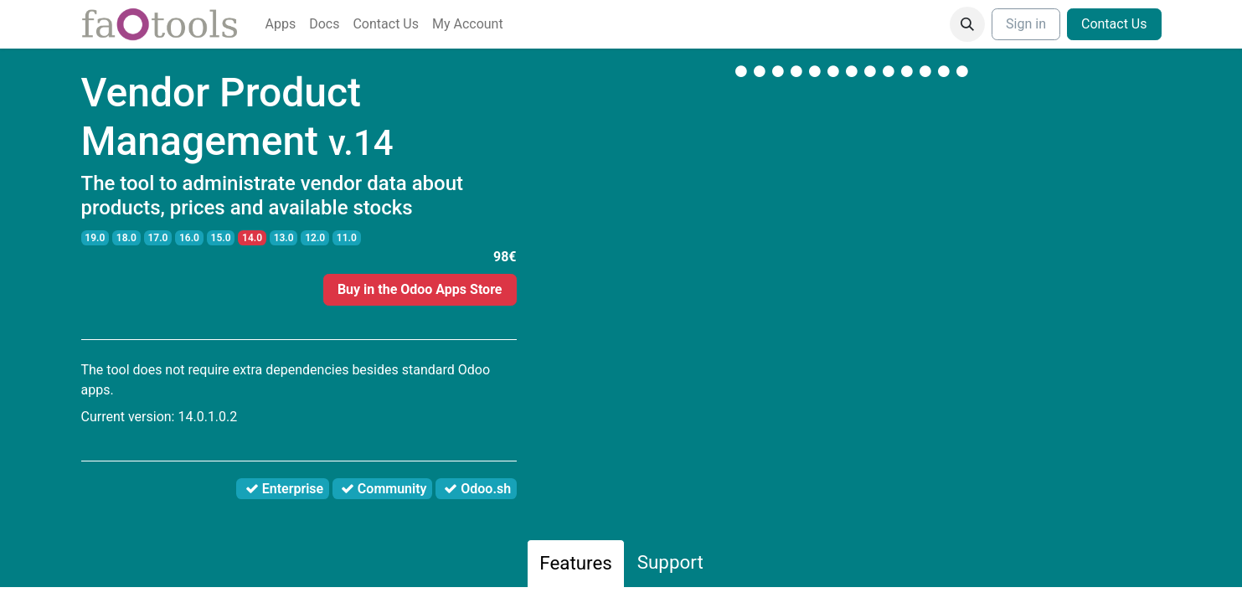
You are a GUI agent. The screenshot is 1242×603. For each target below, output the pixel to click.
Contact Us (1114, 24)
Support (670, 562)
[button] (967, 24)
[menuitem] (281, 24)
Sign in (1026, 24)
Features (575, 563)
